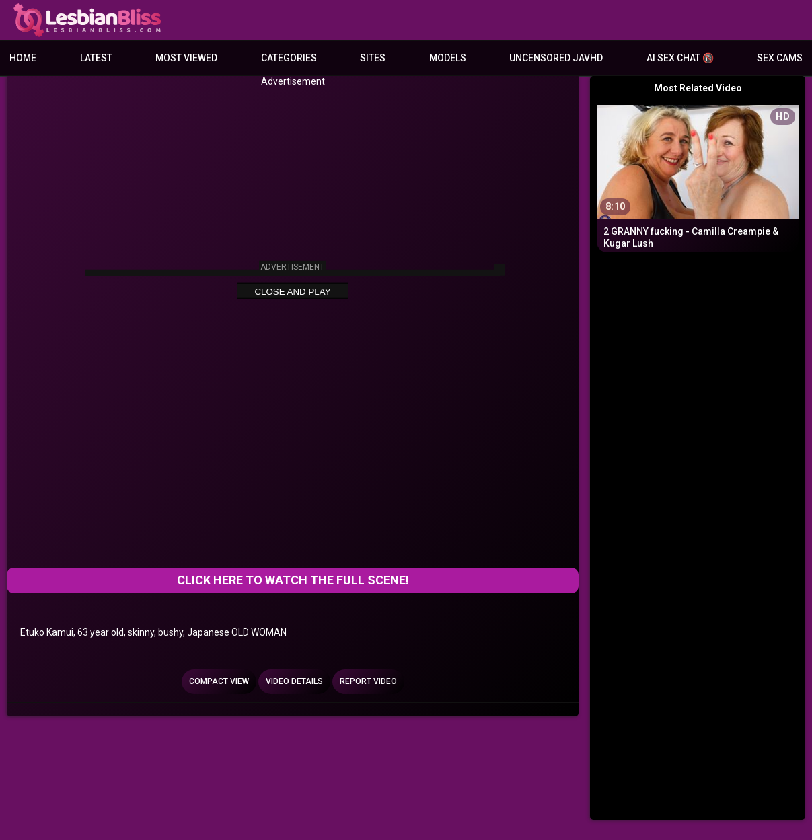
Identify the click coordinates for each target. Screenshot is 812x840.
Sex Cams (780, 57)
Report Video (368, 681)
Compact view (219, 681)
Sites (372, 57)
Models (447, 57)
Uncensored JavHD (556, 57)
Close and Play (292, 292)
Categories (289, 57)
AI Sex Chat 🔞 (680, 57)
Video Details (294, 681)
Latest (96, 57)
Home (22, 57)
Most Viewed (186, 57)
